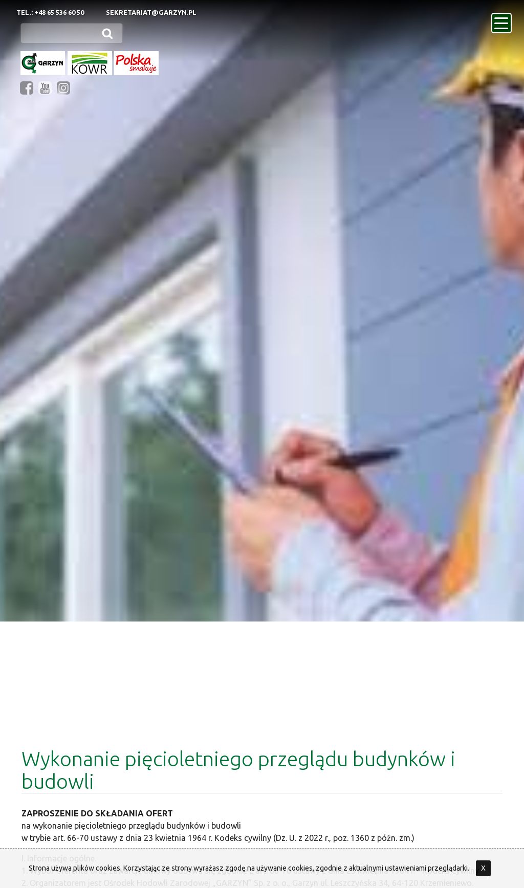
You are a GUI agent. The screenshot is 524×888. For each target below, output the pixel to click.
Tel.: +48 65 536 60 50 (50, 12)
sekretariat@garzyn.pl (151, 12)
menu (503, 20)
